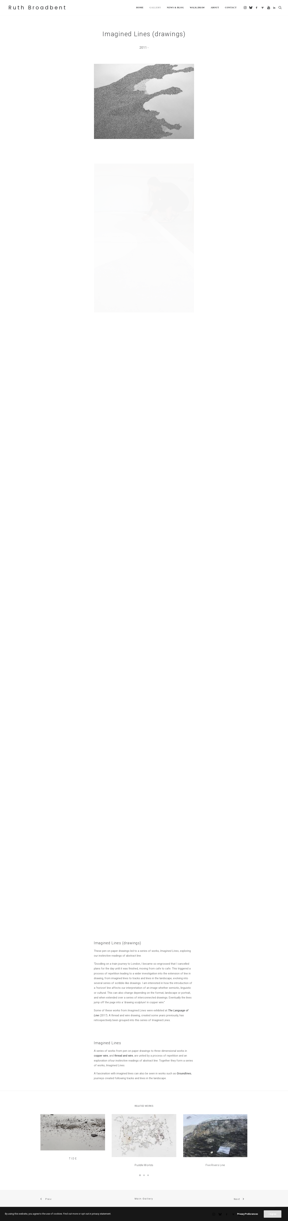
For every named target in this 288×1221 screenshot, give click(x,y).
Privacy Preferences (247, 1214)
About (215, 7)
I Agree (272, 1214)
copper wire (101, 1055)
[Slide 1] (140, 1175)
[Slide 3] (148, 1175)
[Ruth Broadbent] (36, 7)
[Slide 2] (144, 1175)
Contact (231, 7)
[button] (245, 7)
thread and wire (123, 1055)
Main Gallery (144, 1198)
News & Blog (175, 7)
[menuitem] (140, 7)
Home (139, 7)
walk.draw (197, 7)
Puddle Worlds (144, 1153)
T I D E (73, 1148)
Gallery (155, 7)
